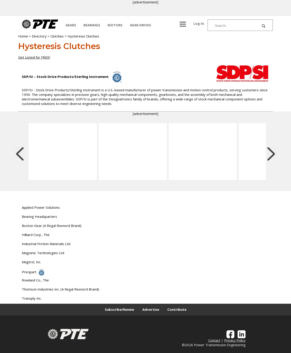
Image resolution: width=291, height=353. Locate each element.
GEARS (70, 25)
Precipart (33, 272)
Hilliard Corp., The (36, 234)
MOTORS (115, 25)
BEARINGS (91, 25)
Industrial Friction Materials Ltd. (46, 243)
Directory (39, 36)
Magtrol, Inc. (31, 262)
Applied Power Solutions (41, 207)
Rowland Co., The (35, 280)
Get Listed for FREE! (34, 57)
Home (23, 36)
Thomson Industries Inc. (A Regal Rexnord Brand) (60, 289)
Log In (198, 23)
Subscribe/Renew (119, 309)
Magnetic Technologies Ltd (43, 253)
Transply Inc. (32, 298)
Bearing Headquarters (39, 216)
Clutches (57, 36)
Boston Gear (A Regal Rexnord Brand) (51, 225)
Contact (214, 340)
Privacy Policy (235, 340)
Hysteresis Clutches (83, 36)
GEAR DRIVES (140, 25)
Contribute (176, 309)
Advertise (150, 309)
